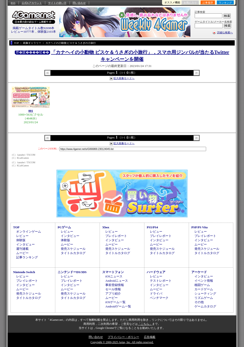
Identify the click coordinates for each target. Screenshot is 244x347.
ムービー (22, 253)
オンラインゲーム (28, 231)
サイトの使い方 (57, 2)
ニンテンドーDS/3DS (72, 272)
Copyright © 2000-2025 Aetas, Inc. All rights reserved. (122, 342)
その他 (199, 302)
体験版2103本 (46, 31)
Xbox (105, 227)
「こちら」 (145, 324)
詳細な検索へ (225, 32)
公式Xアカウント (32, 2)
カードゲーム (203, 289)
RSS (13, 2)
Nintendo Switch (24, 272)
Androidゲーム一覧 (118, 306)
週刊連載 (22, 248)
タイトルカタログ (73, 253)
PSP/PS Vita (199, 227)
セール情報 (113, 289)
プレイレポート (116, 236)
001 (30, 110)
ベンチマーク (159, 298)
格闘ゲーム (202, 285)
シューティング (205, 293)
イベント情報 (203, 280)
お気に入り (190, 2)
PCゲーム (64, 227)
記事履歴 (208, 2)
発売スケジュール (73, 248)
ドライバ (156, 293)
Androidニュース (116, 280)
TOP (16, 227)
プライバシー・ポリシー (123, 337)
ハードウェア (156, 272)
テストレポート (161, 280)
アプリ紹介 (113, 293)
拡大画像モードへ (123, 78)
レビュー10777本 (22, 31)
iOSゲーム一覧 (115, 302)
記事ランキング (27, 257)
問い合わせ (79, 2)
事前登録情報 (114, 285)
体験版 (20, 240)
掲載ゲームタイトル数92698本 (34, 28)
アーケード (199, 272)
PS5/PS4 (152, 227)
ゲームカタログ (205, 306)
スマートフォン (113, 272)
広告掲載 (149, 337)
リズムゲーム (203, 298)
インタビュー (25, 244)
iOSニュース (113, 276)
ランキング (225, 2)
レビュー (22, 236)
